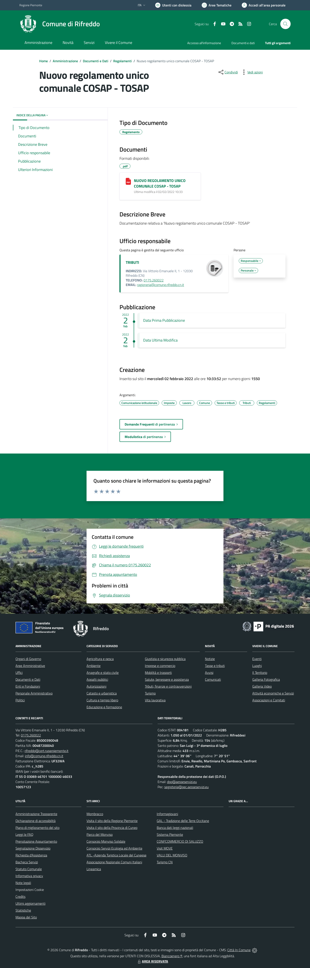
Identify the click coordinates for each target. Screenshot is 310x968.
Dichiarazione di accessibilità (36, 820)
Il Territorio (259, 672)
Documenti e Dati (95, 61)
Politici (20, 700)
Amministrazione (65, 61)
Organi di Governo (28, 658)
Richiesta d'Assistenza (31, 855)
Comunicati (213, 679)
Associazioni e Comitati (268, 700)
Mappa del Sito (26, 917)
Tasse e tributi (215, 665)
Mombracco (95, 813)
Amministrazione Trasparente (36, 813)
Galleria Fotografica (266, 679)
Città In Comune (239, 949)
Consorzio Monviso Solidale (106, 841)
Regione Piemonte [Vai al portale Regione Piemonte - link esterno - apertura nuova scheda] (30, 5)
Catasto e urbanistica (102, 693)
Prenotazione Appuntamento (36, 841)
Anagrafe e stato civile (103, 672)
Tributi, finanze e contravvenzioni (168, 686)
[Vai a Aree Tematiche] (217, 5)
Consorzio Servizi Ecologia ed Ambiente (114, 848)
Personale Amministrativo (34, 693)
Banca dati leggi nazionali (175, 827)
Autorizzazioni (96, 686)
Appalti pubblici (97, 679)
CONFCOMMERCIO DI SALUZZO (180, 841)
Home (43, 61)
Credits (20, 896)
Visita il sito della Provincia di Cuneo (112, 827)
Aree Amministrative (30, 665)
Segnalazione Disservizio (33, 848)
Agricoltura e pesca (100, 658)
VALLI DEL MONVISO (172, 855)
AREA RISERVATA (152, 961)
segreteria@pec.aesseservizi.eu (186, 786)
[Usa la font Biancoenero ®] (173, 5)
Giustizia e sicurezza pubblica (165, 658)
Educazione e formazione (104, 707)
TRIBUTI (132, 262)
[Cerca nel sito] (285, 24)
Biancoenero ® (171, 956)
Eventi (257, 658)
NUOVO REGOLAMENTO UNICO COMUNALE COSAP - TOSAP (160, 183)
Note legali (23, 882)
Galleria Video (262, 686)
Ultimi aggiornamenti (30, 903)
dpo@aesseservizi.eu (182, 781)
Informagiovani (167, 813)
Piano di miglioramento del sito (37, 827)
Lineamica (94, 869)
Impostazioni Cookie (30, 889)
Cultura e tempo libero (102, 700)
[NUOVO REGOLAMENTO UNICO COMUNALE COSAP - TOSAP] (128, 181)
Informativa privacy (29, 875)
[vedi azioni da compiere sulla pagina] (252, 72)
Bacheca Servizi (27, 862)
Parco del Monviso (100, 834)
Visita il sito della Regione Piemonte (112, 820)
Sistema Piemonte (170, 834)
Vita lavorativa (155, 700)
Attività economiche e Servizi (273, 693)
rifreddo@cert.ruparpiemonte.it (46, 750)
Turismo (150, 693)
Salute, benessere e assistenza (167, 679)
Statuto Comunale (29, 869)
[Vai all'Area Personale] (264, 5)
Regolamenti (122, 61)
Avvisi (209, 672)
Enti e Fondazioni (28, 686)
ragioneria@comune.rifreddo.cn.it (160, 284)
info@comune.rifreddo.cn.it (44, 755)
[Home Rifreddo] (59, 24)
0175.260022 (154, 280)
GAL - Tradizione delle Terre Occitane (183, 820)
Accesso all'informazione (204, 42)
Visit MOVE (165, 848)
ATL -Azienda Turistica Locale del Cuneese (116, 855)
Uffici (19, 672)
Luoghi (257, 665)
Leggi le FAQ (24, 834)
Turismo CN (165, 862)
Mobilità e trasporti (158, 672)
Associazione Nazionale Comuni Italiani (114, 862)
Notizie (210, 658)
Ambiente (94, 665)
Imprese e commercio (160, 665)
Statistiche (23, 910)
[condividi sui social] (228, 72)
